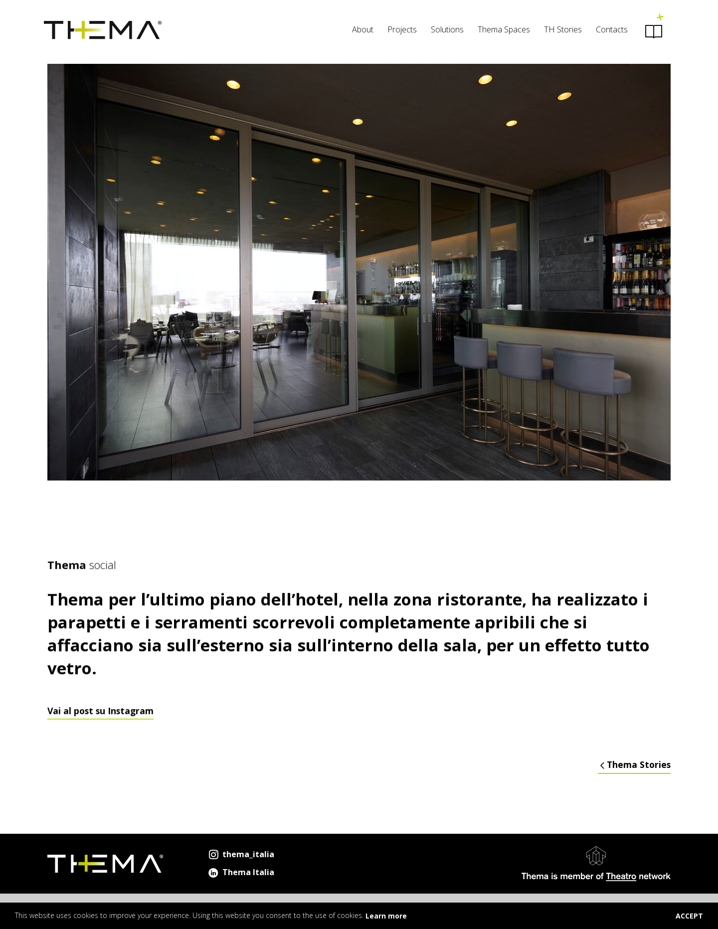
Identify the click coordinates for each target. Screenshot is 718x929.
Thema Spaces (500, 30)
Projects (398, 30)
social (81, 575)
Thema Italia (240, 872)
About (359, 30)
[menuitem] (359, 31)
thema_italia (240, 854)
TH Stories (559, 30)
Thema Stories (634, 764)
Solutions (443, 30)
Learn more (386, 916)
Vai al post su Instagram (100, 721)
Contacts (608, 30)
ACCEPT (689, 916)
